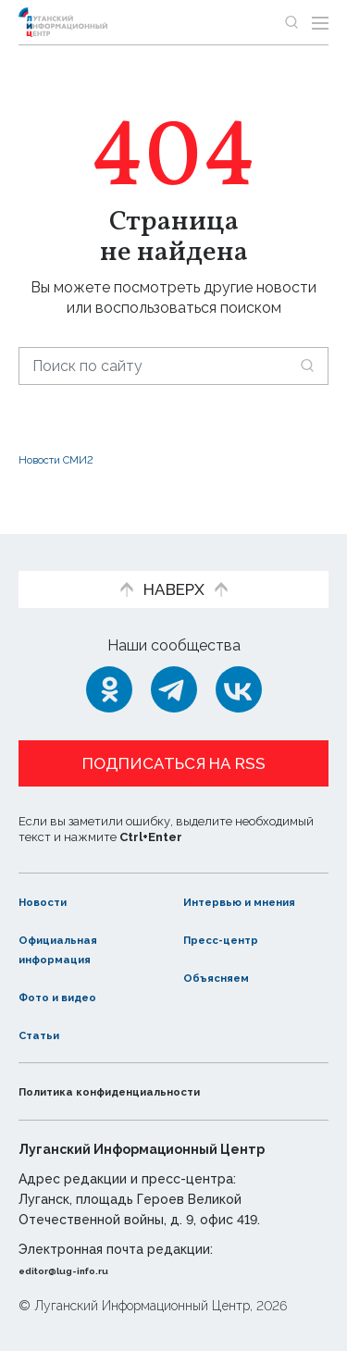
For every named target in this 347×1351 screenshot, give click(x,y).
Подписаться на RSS (174, 744)
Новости (51, 882)
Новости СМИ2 (73, 458)
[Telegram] (174, 670)
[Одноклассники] (109, 670)
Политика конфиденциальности (142, 1091)
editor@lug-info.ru (81, 1270)
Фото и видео (72, 996)
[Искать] (307, 365)
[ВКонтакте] (239, 670)
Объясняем (227, 976)
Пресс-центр (234, 939)
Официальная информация (71, 949)
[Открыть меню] (320, 22)
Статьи (45, 1034)
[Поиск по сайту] (173, 366)
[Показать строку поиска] (291, 22)
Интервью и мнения (229, 892)
